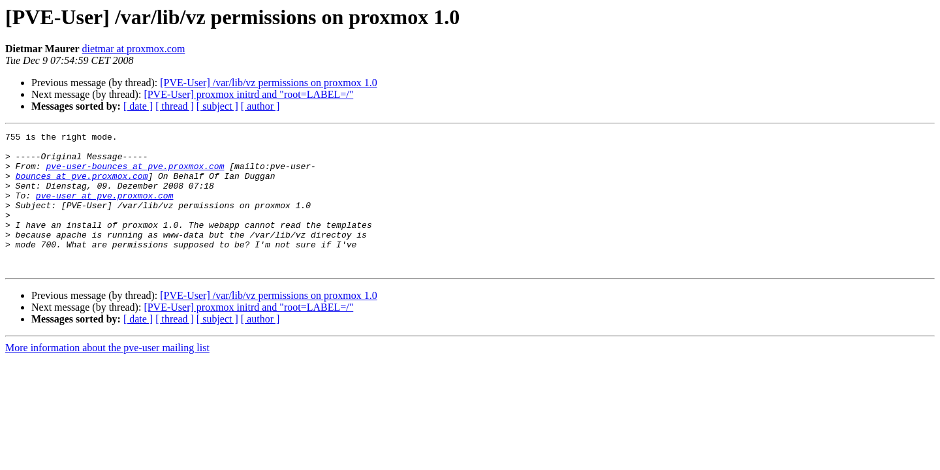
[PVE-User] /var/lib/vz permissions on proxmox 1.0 (268, 82)
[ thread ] (174, 106)
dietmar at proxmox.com (133, 48)
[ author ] (260, 106)
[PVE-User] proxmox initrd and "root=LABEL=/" (248, 94)
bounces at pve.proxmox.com (82, 185)
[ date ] (138, 106)
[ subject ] (217, 106)
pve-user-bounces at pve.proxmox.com (135, 174)
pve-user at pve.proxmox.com (105, 209)
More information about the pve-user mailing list (107, 375)
